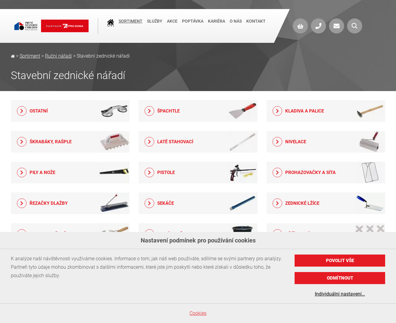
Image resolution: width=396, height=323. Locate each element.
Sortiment (130, 25)
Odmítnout (340, 278)
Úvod (110, 26)
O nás (236, 25)
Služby (154, 25)
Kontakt (256, 25)
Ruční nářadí (58, 56)
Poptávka (192, 25)
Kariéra (216, 25)
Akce (172, 25)
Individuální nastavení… (340, 294)
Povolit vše (340, 260)
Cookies (198, 313)
